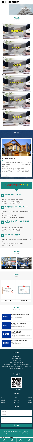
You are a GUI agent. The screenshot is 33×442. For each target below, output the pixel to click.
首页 (4, 440)
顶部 (29, 440)
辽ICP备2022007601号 (24, 431)
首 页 (2, 397)
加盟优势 (3, 400)
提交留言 (16, 425)
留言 (21, 440)
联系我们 (16, 402)
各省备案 (30, 400)
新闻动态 (3, 402)
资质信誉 (30, 397)
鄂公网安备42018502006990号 (11, 431)
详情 (5, 175)
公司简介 (16, 397)
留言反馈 (30, 402)
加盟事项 (16, 400)
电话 (12, 440)
